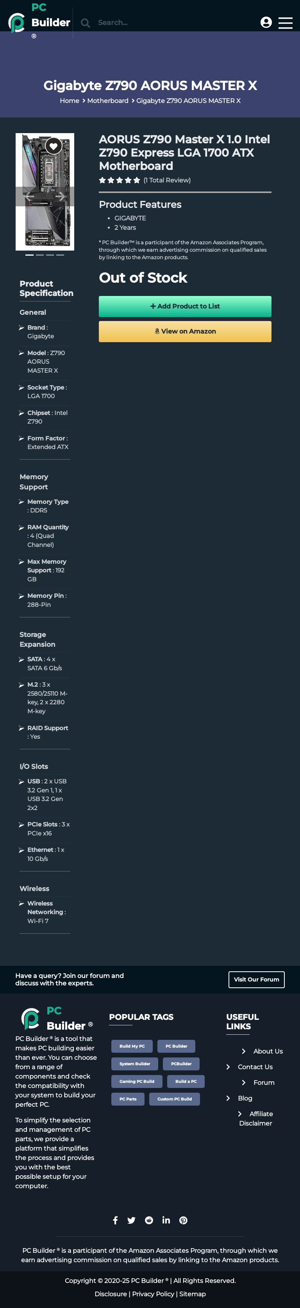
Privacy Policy (153, 1294)
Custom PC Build (174, 1099)
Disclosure (111, 1294)
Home (69, 101)
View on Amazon (185, 331)
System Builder (135, 1063)
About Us (262, 1051)
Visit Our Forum (256, 979)
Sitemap (192, 1294)
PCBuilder (181, 1063)
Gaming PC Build (137, 1081)
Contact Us (249, 1067)
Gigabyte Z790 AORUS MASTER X (188, 101)
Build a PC (185, 1081)
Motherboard (108, 101)
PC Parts (128, 1099)
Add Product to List (185, 306)
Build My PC (132, 1046)
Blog (239, 1098)
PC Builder (176, 1046)
